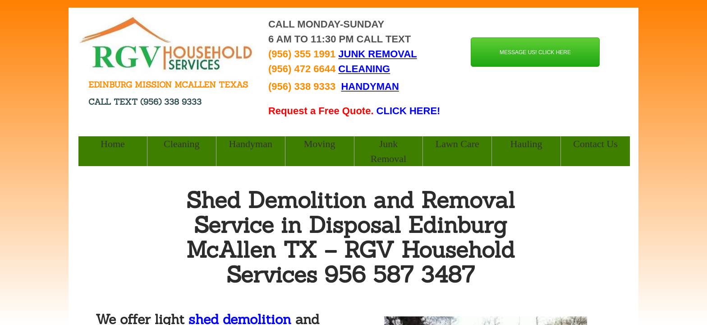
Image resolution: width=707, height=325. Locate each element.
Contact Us (595, 143)
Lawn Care (457, 143)
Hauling (526, 143)
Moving (319, 143)
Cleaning (181, 143)
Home (113, 143)
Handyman (250, 143)
